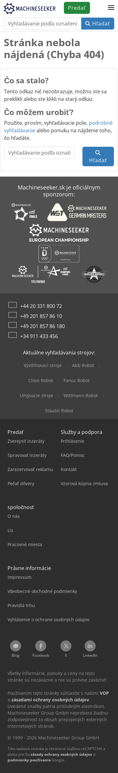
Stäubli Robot (59, 411)
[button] (111, 8)
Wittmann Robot (81, 395)
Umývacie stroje (36, 395)
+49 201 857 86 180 (42, 326)
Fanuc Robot (77, 380)
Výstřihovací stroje (43, 365)
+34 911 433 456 (39, 336)
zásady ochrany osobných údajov (61, 754)
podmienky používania (29, 760)
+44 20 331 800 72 (41, 306)
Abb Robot (83, 365)
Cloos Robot (40, 380)
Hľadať (97, 23)
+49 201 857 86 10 (41, 316)
